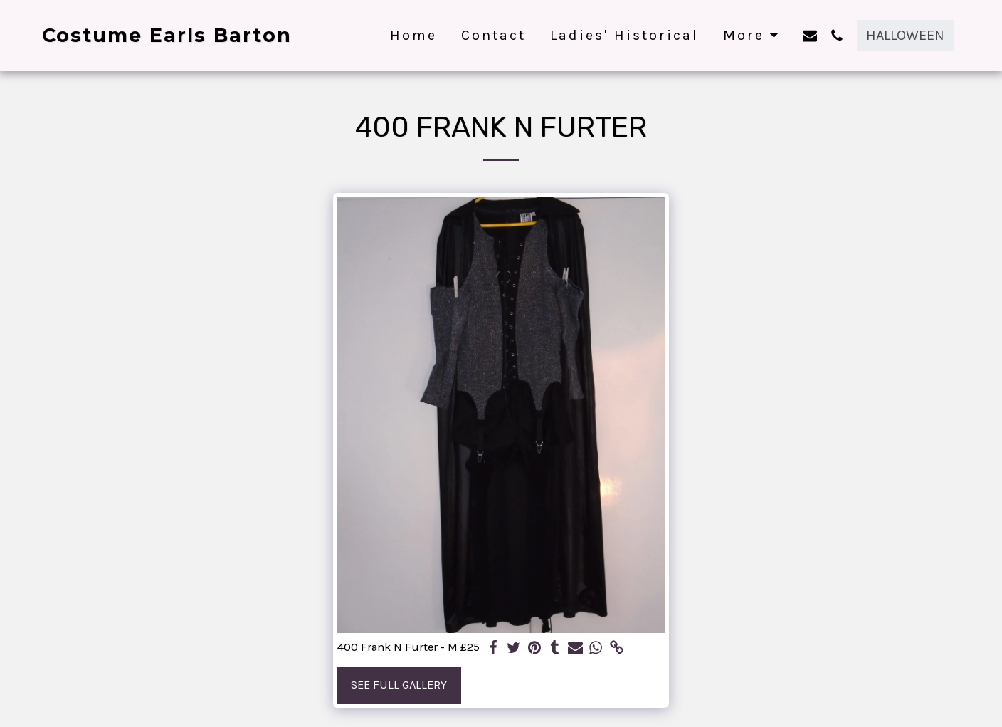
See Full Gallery (399, 684)
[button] (810, 35)
